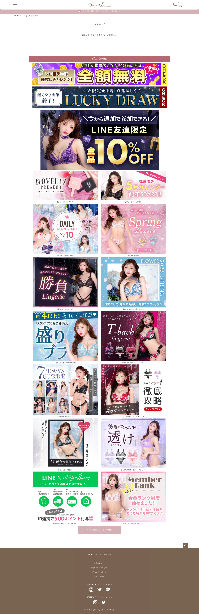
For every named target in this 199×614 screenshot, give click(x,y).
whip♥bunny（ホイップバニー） (99, 554)
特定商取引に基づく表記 (99, 568)
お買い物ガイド (99, 563)
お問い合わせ (99, 576)
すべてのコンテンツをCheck (99, 530)
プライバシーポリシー (99, 572)
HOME (17, 16)
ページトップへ (185, 545)
